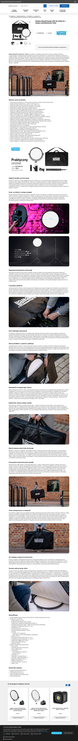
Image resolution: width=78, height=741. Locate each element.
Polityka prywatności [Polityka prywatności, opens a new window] (45, 731)
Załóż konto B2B (53, 5)
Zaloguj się (64, 5)
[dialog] (39, 733)
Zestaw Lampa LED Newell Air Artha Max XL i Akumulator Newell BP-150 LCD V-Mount (39, 709)
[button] (10, 30)
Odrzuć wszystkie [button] (68, 733)
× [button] (76, 726)
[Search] (33, 5)
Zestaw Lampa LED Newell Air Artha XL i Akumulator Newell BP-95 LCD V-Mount (17, 709)
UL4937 (60, 713)
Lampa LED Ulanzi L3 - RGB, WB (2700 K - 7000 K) (60, 709)
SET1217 (17, 713)
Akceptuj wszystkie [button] (56, 733)
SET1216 (39, 713)
